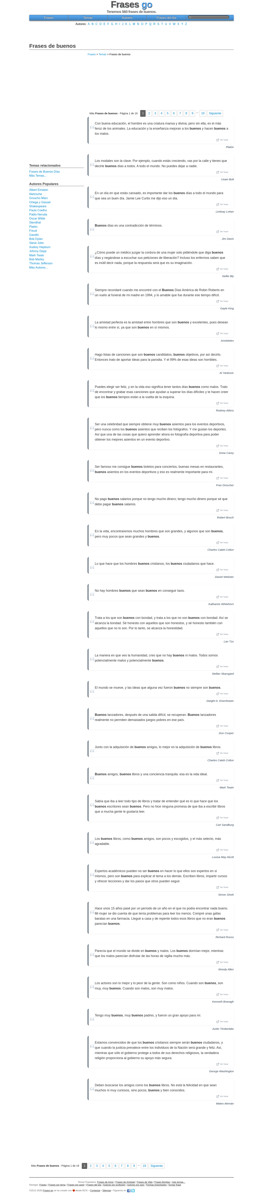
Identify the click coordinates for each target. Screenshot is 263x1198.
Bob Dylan (36, 238)
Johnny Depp (37, 251)
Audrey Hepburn (40, 247)
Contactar (95, 1190)
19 (203, 113)
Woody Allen (226, 969)
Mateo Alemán (225, 1103)
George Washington (221, 1071)
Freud (33, 230)
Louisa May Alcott (223, 857)
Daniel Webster (224, 576)
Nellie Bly (228, 276)
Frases (48, 18)
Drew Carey (226, 452)
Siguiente (215, 113)
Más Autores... (38, 267)
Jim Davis (228, 238)
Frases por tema (56, 1184)
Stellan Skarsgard (223, 673)
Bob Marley (36, 259)
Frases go (48, 1190)
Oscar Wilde (37, 218)
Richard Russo (225, 937)
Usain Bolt (227, 179)
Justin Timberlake (223, 1028)
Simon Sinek (226, 894)
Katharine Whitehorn (221, 604)
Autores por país (135, 1184)
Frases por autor (76, 1184)
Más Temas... (38, 175)
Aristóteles (227, 340)
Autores (127, 18)
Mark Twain (227, 787)
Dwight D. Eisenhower (220, 700)
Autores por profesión (114, 1184)
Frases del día (166, 18)
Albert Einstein (38, 189)
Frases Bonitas (162, 1182)
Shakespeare (37, 206)
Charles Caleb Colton (220, 549)
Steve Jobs (36, 242)
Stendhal (35, 222)
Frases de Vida (145, 1182)
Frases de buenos (52, 46)
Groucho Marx (38, 198)
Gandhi (34, 234)
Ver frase (222, 140)
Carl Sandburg (225, 824)
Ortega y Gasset (40, 202)
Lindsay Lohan (225, 211)
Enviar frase (175, 1184)
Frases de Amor (105, 1182)
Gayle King (227, 308)
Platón (230, 147)
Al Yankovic (227, 372)
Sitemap (106, 1190)
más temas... (178, 1182)
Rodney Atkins (225, 410)
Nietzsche (35, 194)
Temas (88, 18)
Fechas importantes (156, 1184)
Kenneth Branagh (223, 1001)
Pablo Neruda (38, 214)
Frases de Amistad (125, 1182)
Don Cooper (226, 733)
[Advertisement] (131, 34)
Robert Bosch (225, 517)
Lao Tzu (229, 641)
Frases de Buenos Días (44, 171)
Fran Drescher (225, 485)
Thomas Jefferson (41, 263)
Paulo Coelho (38, 210)
